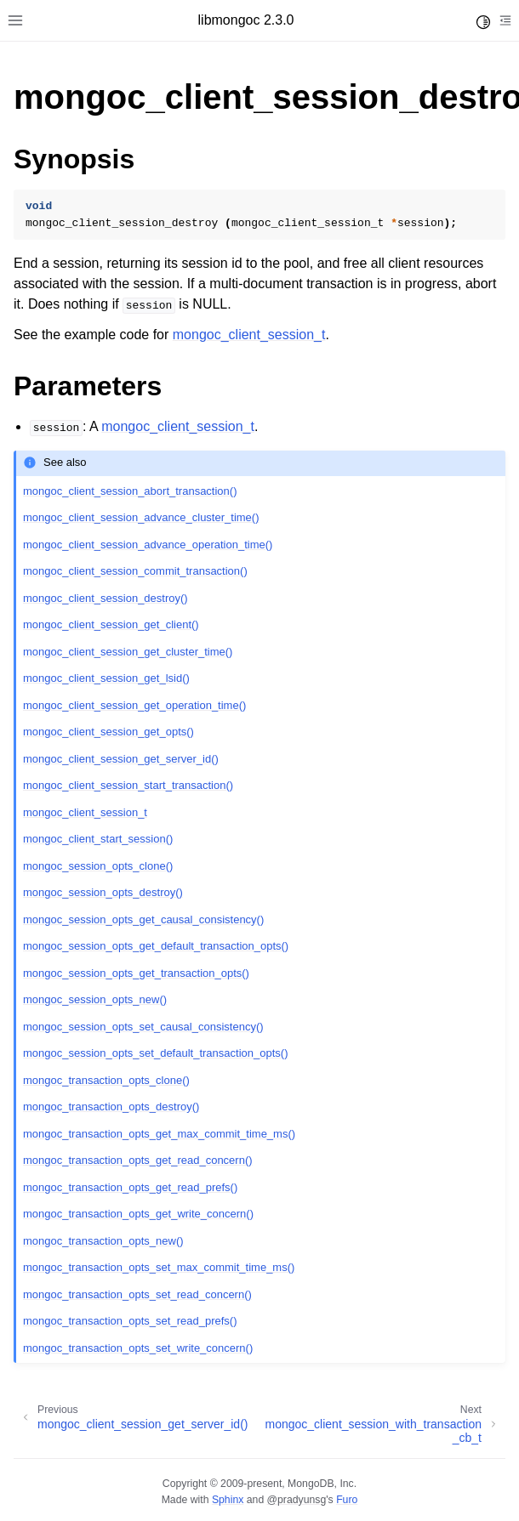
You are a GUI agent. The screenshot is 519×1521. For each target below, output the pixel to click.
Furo (346, 1500)
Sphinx (227, 1500)
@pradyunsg (297, 1500)
